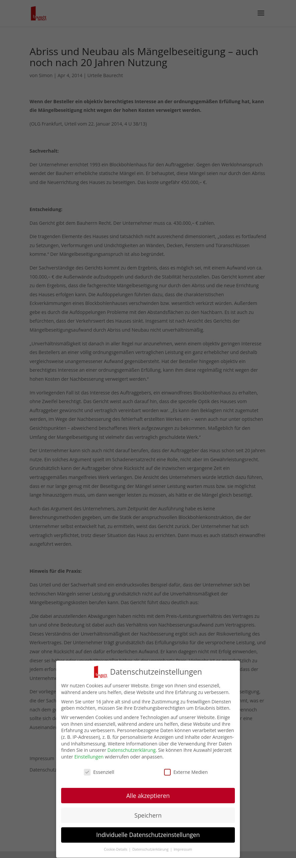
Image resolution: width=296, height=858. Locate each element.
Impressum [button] (183, 849)
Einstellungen (89, 756)
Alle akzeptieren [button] (148, 795)
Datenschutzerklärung (132, 750)
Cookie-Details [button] (116, 849)
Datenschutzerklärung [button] (150, 849)
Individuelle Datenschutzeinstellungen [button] (148, 835)
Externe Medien (186, 772)
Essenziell (99, 772)
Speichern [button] (147, 815)
